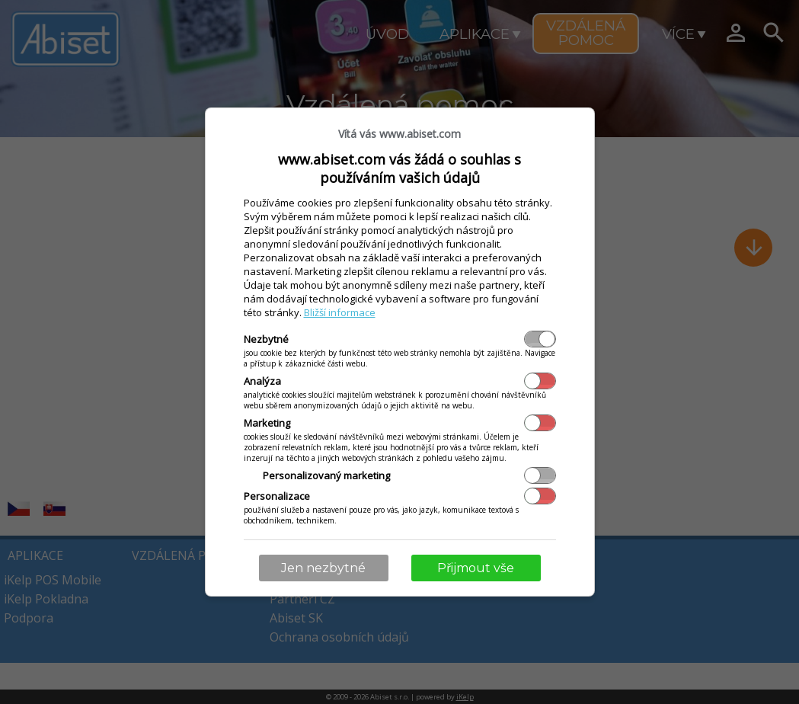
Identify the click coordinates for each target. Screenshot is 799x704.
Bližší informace (340, 312)
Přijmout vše (475, 568)
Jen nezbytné (323, 568)
